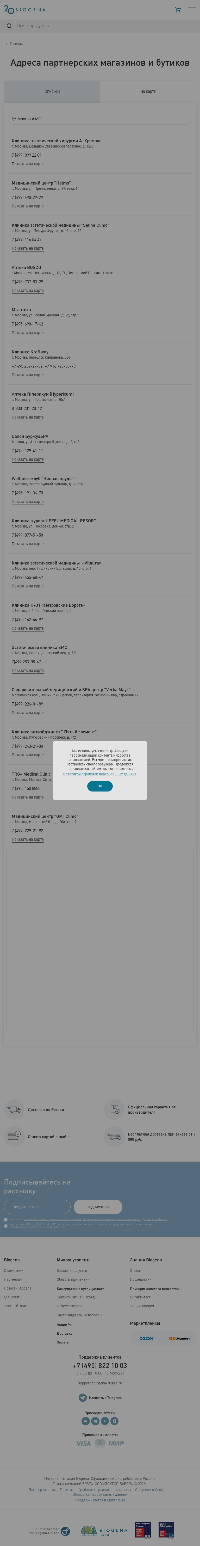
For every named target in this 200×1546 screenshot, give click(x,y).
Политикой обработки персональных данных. (100, 774)
